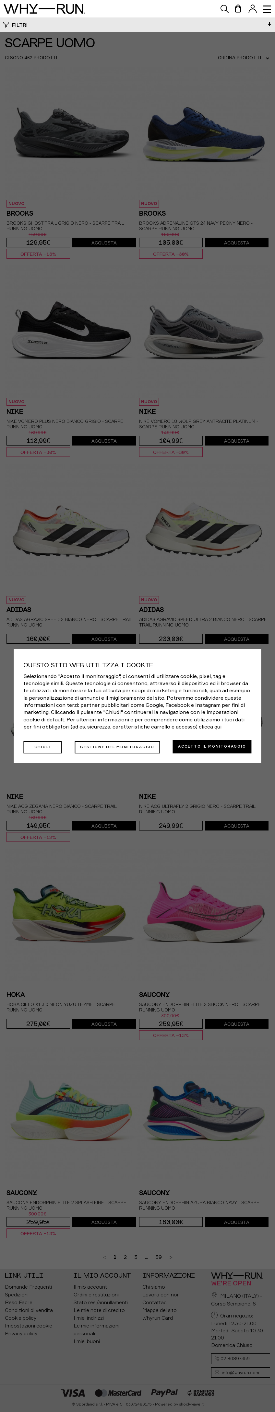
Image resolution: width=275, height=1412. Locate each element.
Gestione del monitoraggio (114, 746)
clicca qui (210, 727)
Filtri (20, 25)
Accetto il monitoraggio (212, 746)
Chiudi (39, 746)
